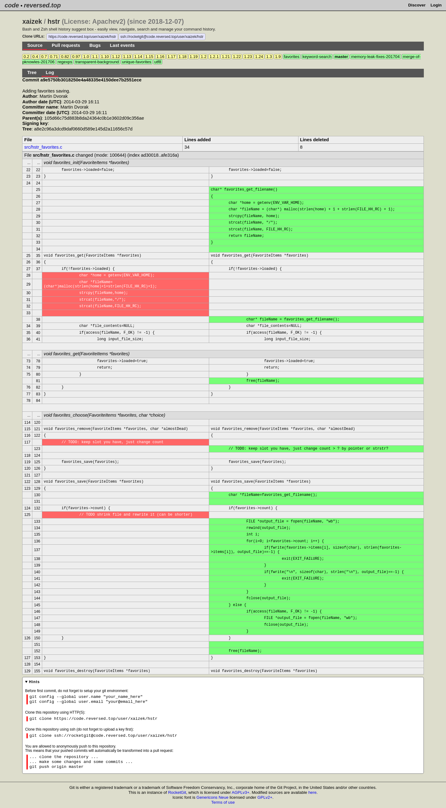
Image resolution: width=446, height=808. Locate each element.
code (12, 5)
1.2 (204, 56)
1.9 (278, 56)
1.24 (259, 56)
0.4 (35, 56)
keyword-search (316, 56)
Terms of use (223, 802)
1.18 (183, 56)
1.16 (160, 56)
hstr (53, 21)
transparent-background (97, 62)
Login (436, 5)
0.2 (26, 56)
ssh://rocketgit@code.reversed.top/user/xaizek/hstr (162, 37)
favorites (291, 56)
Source (35, 45)
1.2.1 (214, 56)
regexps (65, 62)
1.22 (237, 56)
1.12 (116, 56)
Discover (416, 5)
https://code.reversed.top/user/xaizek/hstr (82, 37)
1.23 (248, 56)
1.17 (172, 56)
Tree (31, 72)
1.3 (269, 56)
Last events (122, 45)
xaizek (32, 21)
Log (50, 72)
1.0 (86, 56)
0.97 (76, 56)
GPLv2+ (265, 797)
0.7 (44, 56)
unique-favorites (136, 62)
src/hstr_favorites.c (43, 147)
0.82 (65, 56)
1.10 (105, 56)
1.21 (226, 56)
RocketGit (177, 792)
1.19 (194, 56)
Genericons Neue (213, 797)
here (312, 792)
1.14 (138, 56)
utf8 (157, 62)
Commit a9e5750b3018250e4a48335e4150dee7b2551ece (81, 79)
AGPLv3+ (240, 792)
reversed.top (42, 5)
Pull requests (66, 45)
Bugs (95, 45)
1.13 (127, 56)
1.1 (95, 56)
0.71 (54, 56)
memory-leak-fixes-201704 (375, 56)
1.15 (149, 56)
